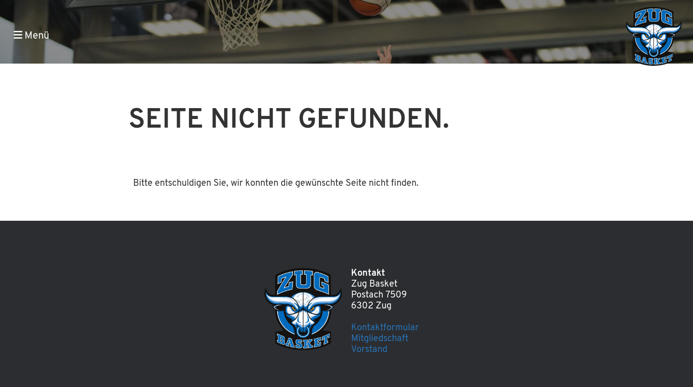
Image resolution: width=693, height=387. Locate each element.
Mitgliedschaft (379, 338)
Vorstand (369, 349)
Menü (31, 35)
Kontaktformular (385, 327)
